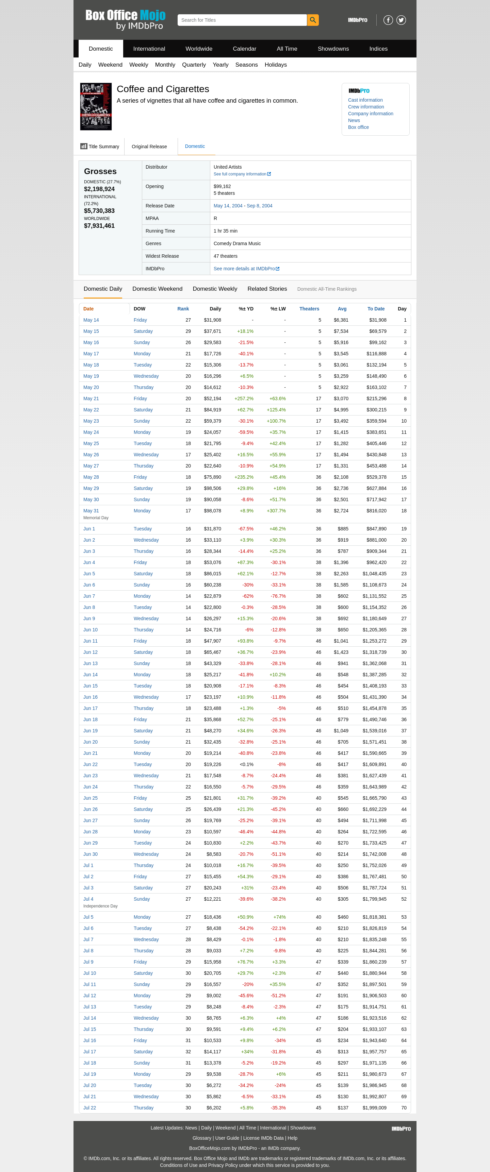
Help (292, 1138)
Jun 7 (89, 596)
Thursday (143, 387)
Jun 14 (90, 674)
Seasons (246, 65)
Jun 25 (90, 798)
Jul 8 (88, 950)
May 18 (91, 365)
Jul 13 (89, 1006)
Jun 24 (90, 786)
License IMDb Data (263, 1138)
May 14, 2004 (228, 205)
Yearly (221, 65)
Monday (142, 353)
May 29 (91, 488)
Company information (370, 113)
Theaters (309, 308)
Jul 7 (88, 939)
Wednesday (146, 376)
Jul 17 (89, 1051)
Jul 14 (89, 1018)
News (354, 120)
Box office (358, 127)
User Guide (227, 1138)
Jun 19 (90, 730)
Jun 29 (90, 843)
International (149, 49)
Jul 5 (88, 917)
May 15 (91, 331)
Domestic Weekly (215, 289)
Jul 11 (89, 984)
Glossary (202, 1138)
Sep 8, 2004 (260, 205)
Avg (342, 308)
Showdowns (333, 49)
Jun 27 (90, 820)
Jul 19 (89, 1074)
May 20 (91, 387)
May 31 (91, 510)
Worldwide (198, 49)
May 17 (91, 353)
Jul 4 (88, 899)
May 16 (91, 342)
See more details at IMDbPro (247, 268)
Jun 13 (90, 663)
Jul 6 (88, 928)
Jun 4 (89, 562)
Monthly (165, 65)
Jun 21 (90, 753)
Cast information (365, 100)
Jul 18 (89, 1063)
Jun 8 (89, 607)
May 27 (91, 466)
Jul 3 (88, 887)
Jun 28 (90, 831)
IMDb (273, 1148)
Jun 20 (90, 742)
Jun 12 (90, 652)
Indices (379, 49)
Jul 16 (89, 1040)
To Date (376, 308)
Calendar (245, 49)
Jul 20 (89, 1085)
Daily (85, 65)
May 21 (91, 398)
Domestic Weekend (157, 289)
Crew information (366, 106)
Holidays (276, 65)
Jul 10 (89, 973)
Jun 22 (90, 764)
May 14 (91, 320)
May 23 (91, 421)
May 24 (91, 432)
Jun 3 (89, 551)
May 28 (91, 477)
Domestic (101, 49)
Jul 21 (89, 1096)
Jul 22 (89, 1107)
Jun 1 (89, 528)
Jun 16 (90, 697)
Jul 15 (89, 1029)
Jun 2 (89, 540)
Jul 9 (88, 962)
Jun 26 (90, 809)
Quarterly (194, 65)
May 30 (91, 499)
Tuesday (143, 365)
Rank (183, 308)
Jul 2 (88, 876)
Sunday (142, 342)
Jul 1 (88, 865)
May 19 (91, 376)
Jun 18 (90, 719)
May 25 (91, 443)
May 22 (91, 409)
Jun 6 (89, 585)
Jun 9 (89, 618)
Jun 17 (90, 708)
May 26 (91, 454)
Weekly (138, 65)
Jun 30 (90, 854)
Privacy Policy (223, 1165)
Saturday (143, 331)
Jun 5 (89, 573)
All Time (287, 49)
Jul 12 (89, 995)
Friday (140, 320)
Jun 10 (90, 629)
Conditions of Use (179, 1165)
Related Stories (267, 289)
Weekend (110, 65)
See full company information (243, 174)
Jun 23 (90, 775)
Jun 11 (90, 641)
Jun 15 (90, 686)
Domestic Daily (103, 289)
